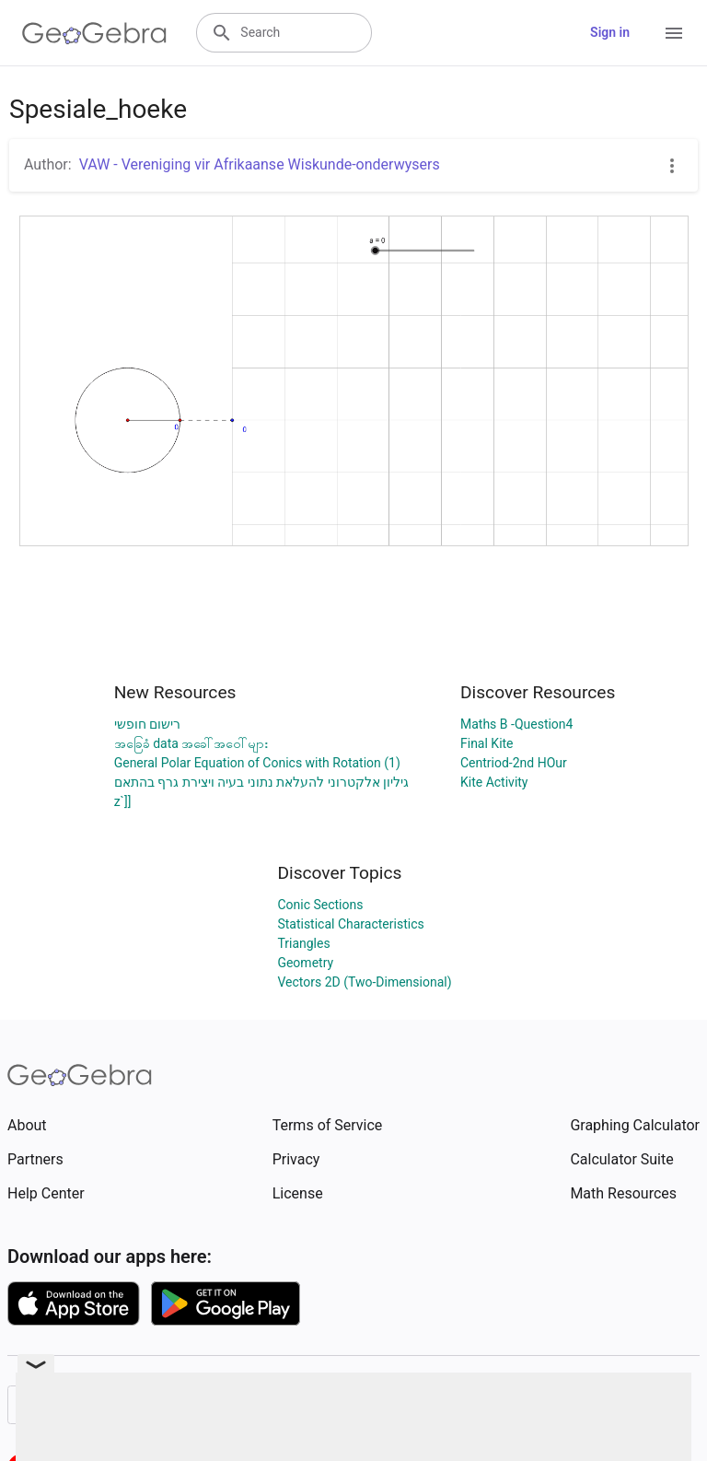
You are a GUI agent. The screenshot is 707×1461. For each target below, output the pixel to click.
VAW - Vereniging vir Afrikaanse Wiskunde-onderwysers (259, 164)
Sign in (610, 32)
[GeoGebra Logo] (94, 33)
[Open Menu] (674, 33)
